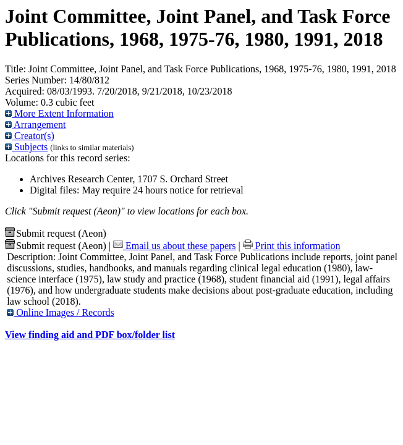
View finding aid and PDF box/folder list (90, 334)
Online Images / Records (60, 312)
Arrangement (35, 124)
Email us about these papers (174, 245)
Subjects (26, 147)
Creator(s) (29, 135)
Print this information (292, 245)
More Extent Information (59, 113)
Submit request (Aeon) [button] (55, 233)
